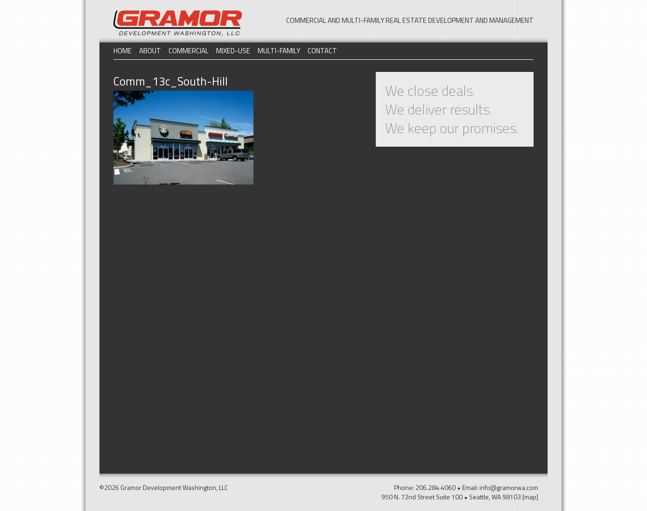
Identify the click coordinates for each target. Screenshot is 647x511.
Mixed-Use (233, 50)
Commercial (189, 50)
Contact (322, 50)
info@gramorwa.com (508, 487)
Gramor (177, 23)
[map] (530, 497)
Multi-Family (279, 50)
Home (122, 50)
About (150, 50)
